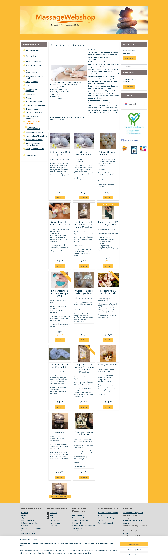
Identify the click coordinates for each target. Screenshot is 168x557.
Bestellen (59, 197)
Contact (24, 515)
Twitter (52, 515)
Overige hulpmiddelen (80, 523)
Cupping (29, 98)
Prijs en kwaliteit (78, 515)
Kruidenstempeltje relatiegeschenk (84, 292)
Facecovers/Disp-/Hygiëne (35, 112)
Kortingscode (55, 523)
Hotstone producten (33, 109)
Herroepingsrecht (27, 520)
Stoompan (60, 432)
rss (90, 553)
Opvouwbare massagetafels (31, 72)
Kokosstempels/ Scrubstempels (108, 292)
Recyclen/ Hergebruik (105, 523)
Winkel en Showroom (33, 62)
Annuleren (35, 523)
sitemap (85, 553)
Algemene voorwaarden (30, 518)
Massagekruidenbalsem (108, 364)
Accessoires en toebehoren (31, 90)
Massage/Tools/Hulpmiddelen (36, 136)
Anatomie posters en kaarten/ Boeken (33, 144)
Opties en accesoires (80, 520)
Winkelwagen (130, 58)
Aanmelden (129, 86)
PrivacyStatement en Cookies (32, 528)
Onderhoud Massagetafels (133, 513)
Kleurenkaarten (129, 533)
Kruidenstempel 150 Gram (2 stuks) (108, 223)
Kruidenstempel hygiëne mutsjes (60, 365)
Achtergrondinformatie (131, 538)
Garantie (24, 526)
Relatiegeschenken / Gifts (35, 149)
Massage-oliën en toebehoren (32, 117)
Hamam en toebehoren (34, 140)
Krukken (28, 85)
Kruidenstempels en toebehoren (33, 122)
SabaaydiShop (31, 56)
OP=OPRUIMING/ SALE (34, 65)
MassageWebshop (32, 50)
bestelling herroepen (99, 553)
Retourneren (26, 523)
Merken (100, 520)
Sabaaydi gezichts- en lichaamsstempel (60, 223)
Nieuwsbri (53, 520)
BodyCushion (30, 94)
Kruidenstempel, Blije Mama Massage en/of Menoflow (84, 224)
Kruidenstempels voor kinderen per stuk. (60, 293)
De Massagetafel (78, 518)
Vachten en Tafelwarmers (35, 105)
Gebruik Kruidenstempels (107, 518)
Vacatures (53, 526)
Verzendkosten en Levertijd (108, 513)
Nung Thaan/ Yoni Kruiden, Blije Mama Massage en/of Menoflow (84, 368)
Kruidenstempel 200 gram (60, 153)
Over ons (24, 513)
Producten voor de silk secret (84, 433)
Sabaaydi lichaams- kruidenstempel (108, 153)
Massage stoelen (32, 82)
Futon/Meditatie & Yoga (34, 132)
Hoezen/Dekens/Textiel (34, 102)
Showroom (102, 515)
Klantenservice (31, 155)
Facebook (53, 513)
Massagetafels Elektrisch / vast (35, 77)
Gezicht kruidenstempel (84, 153)
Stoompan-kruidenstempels (33, 128)
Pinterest (53, 518)
